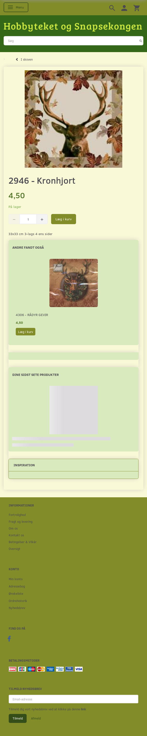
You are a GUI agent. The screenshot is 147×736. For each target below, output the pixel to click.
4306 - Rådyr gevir (32, 314)
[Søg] (140, 40)
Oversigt (14, 548)
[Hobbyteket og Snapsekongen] (73, 25)
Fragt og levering (20, 521)
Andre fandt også (28, 247)
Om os (13, 528)
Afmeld (36, 718)
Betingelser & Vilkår (23, 542)
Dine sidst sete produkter (35, 374)
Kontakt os (16, 535)
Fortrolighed (17, 515)
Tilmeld (18, 718)
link (83, 709)
